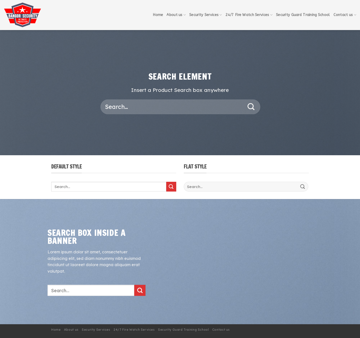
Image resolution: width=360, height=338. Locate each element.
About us (176, 15)
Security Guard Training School (303, 15)
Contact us (345, 15)
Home (158, 15)
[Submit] (251, 107)
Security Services (205, 15)
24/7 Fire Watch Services (249, 15)
